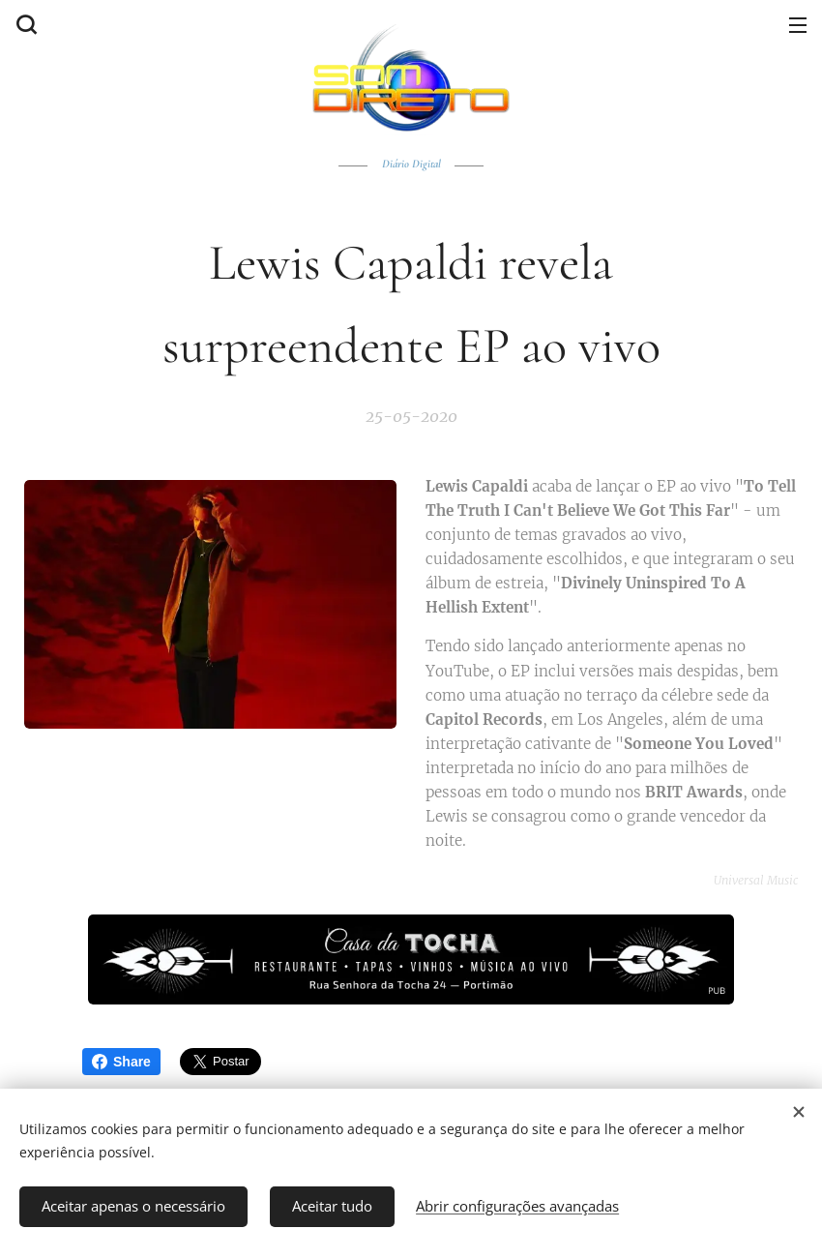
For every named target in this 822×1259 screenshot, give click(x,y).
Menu (798, 25)
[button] (24, 24)
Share (121, 1061)
